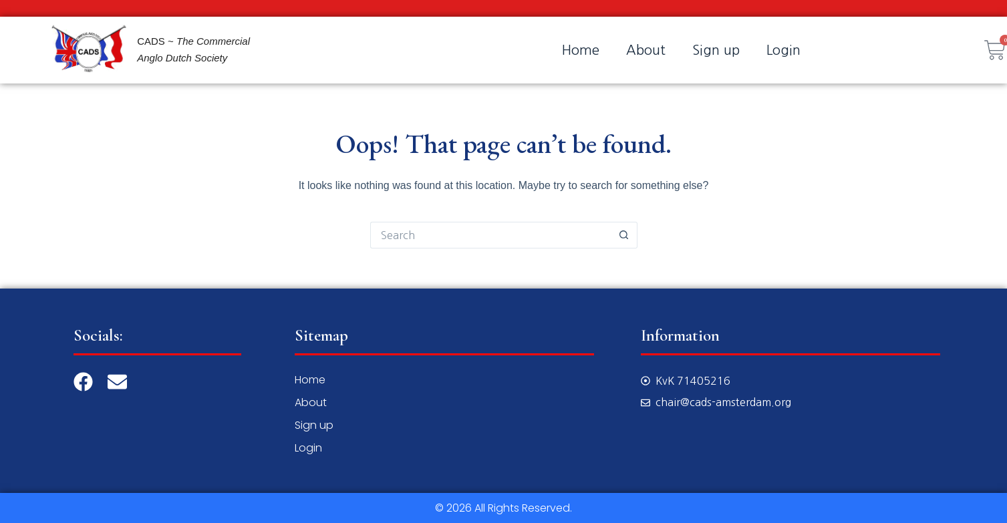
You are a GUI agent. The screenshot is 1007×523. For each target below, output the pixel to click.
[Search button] (624, 235)
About (646, 50)
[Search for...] (490, 235)
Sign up (716, 50)
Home (580, 50)
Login (783, 50)
